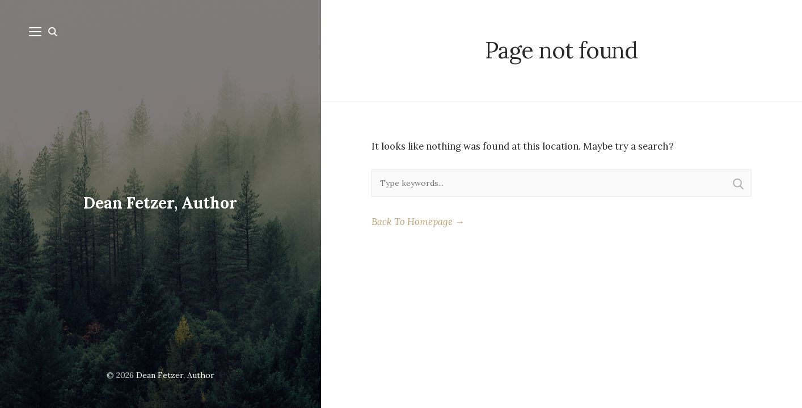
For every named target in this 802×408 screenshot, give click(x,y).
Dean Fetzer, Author (160, 203)
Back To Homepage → (418, 221)
